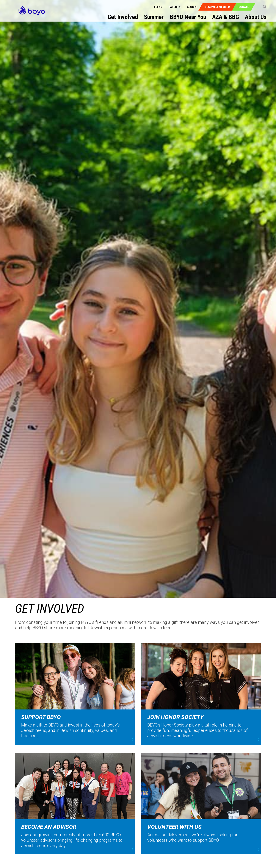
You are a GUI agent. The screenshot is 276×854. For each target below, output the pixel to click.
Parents (174, 7)
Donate (243, 7)
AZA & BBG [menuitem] (225, 16)
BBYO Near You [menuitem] (188, 16)
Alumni (192, 7)
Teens (158, 7)
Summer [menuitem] (154, 16)
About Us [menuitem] (256, 16)
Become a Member (217, 7)
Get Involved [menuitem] (123, 16)
